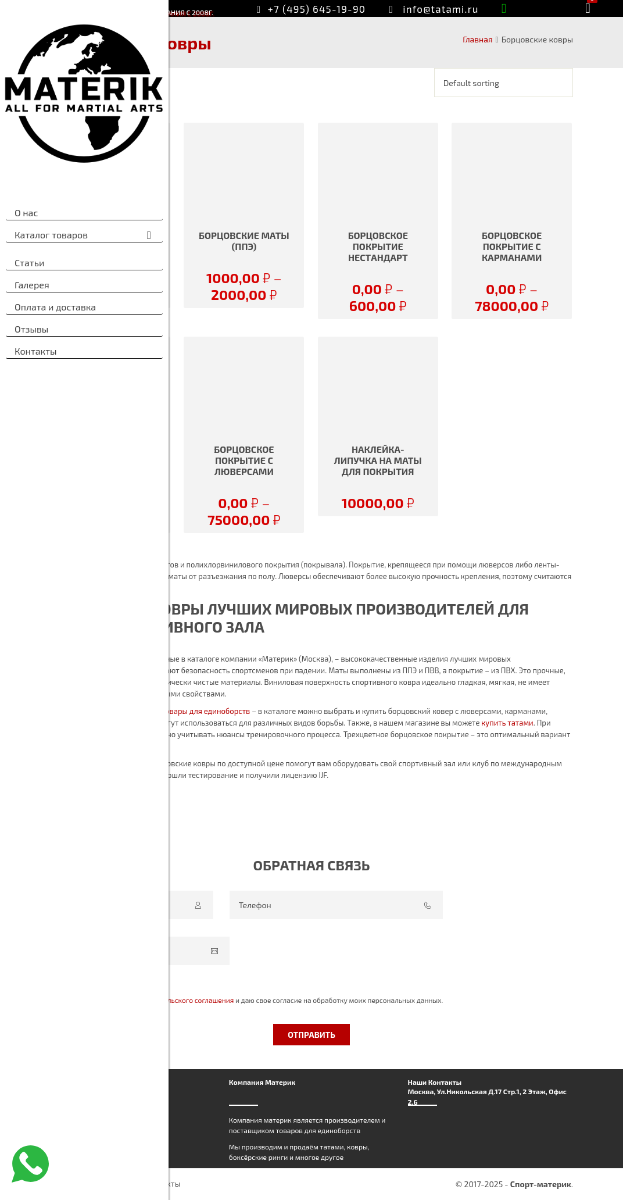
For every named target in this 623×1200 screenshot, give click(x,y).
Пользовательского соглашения (181, 1000)
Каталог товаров (51, 234)
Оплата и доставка (55, 306)
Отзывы (31, 328)
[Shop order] (503, 82)
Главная (477, 39)
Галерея (32, 284)
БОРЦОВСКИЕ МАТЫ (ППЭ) (244, 241)
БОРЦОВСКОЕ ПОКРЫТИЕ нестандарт (378, 246)
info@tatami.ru (440, 9)
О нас (26, 212)
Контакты (36, 350)
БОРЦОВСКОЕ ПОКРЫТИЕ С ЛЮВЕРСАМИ (244, 460)
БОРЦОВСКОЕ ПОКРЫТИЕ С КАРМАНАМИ (512, 246)
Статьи (29, 262)
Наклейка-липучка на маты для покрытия (378, 460)
